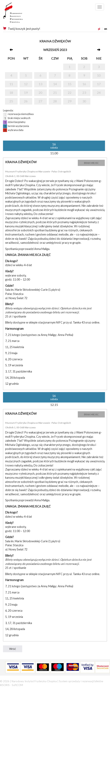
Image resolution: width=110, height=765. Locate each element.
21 (55, 92)
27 (40, 101)
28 (55, 101)
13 (40, 84)
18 (11, 92)
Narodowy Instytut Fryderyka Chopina (20, 14)
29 (69, 101)
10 (99, 75)
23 (84, 92)
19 (26, 92)
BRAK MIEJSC (91, 162)
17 (99, 84)
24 (99, 92)
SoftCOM (17, 685)
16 (84, 84)
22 (69, 92)
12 (26, 84)
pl (99, 28)
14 (55, 84)
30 (84, 101)
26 (26, 101)
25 (11, 101)
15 (69, 84)
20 (40, 92)
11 (11, 84)
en (105, 28)
